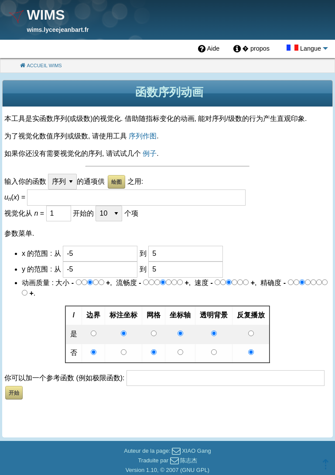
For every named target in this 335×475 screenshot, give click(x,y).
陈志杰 (188, 460)
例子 (150, 153)
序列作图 (143, 136)
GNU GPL (195, 470)
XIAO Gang (196, 450)
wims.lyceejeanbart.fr (58, 29)
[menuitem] (208, 49)
